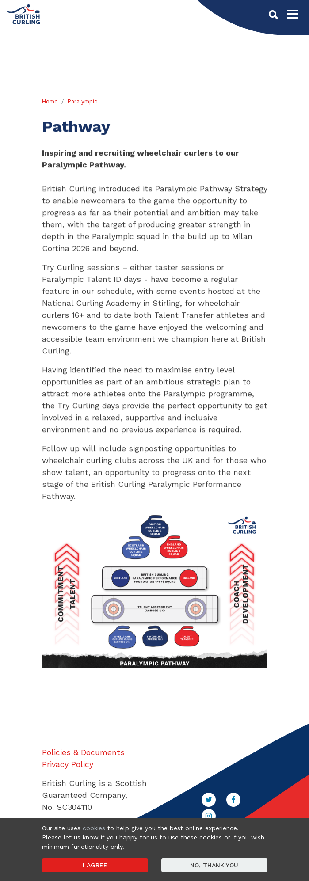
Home (50, 101)
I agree (95, 865)
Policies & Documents (83, 752)
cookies (94, 828)
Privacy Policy (67, 764)
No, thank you (214, 865)
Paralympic (82, 101)
